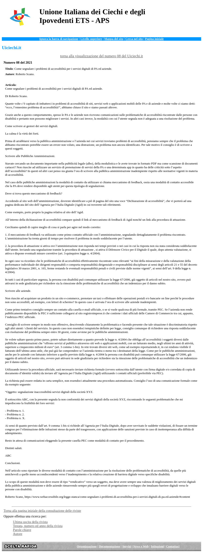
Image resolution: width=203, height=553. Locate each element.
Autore (17, 534)
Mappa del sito (113, 38)
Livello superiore (91, 38)
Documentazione (109, 546)
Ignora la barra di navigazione (58, 38)
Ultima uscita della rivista (30, 522)
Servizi (126, 546)
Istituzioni (157, 546)
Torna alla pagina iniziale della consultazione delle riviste (42, 511)
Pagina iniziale (154, 38)
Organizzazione (87, 546)
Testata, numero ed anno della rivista (38, 526)
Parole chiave (22, 530)
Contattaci (173, 546)
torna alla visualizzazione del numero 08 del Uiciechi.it (101, 56)
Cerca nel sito (134, 38)
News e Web (141, 546)
